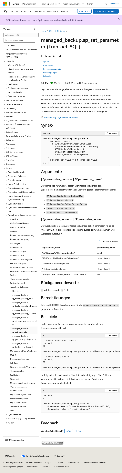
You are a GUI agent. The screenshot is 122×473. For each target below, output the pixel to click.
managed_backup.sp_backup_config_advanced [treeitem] (24, 304)
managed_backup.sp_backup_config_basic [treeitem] (22, 297)
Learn (43, 31)
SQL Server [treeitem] (10, 45)
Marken (45, 466)
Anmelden (114, 3)
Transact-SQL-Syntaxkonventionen (61, 117)
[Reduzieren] (34, 28)
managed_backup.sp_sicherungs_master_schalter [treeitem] (24, 321)
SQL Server (60, 31)
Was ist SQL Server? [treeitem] (16, 65)
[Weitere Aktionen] (117, 31)
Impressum (31, 466)
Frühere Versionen (34, 462)
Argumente (48, 65)
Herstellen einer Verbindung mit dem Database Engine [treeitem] (21, 78)
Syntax (46, 61)
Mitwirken (59, 462)
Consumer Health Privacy (94, 462)
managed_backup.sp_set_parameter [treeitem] (20, 330)
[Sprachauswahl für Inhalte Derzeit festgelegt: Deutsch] (9, 456)
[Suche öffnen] (106, 3)
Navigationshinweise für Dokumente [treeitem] (21, 49)
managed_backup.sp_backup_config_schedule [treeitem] (24, 312)
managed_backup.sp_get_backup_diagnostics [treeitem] (24, 338)
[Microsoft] (5, 4)
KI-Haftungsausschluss (13, 462)
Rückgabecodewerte (52, 68)
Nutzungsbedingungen (13, 466)
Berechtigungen (50, 72)
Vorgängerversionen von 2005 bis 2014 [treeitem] (16, 55)
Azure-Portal (84, 11)
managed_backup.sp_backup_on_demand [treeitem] (22, 345)
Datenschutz (72, 462)
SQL (50, 31)
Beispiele (47, 76)
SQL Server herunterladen (105, 11)
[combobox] (21, 35)
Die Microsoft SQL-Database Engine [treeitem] (20, 71)
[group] (80, 354)
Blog (47, 462)
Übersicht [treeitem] (14, 219)
